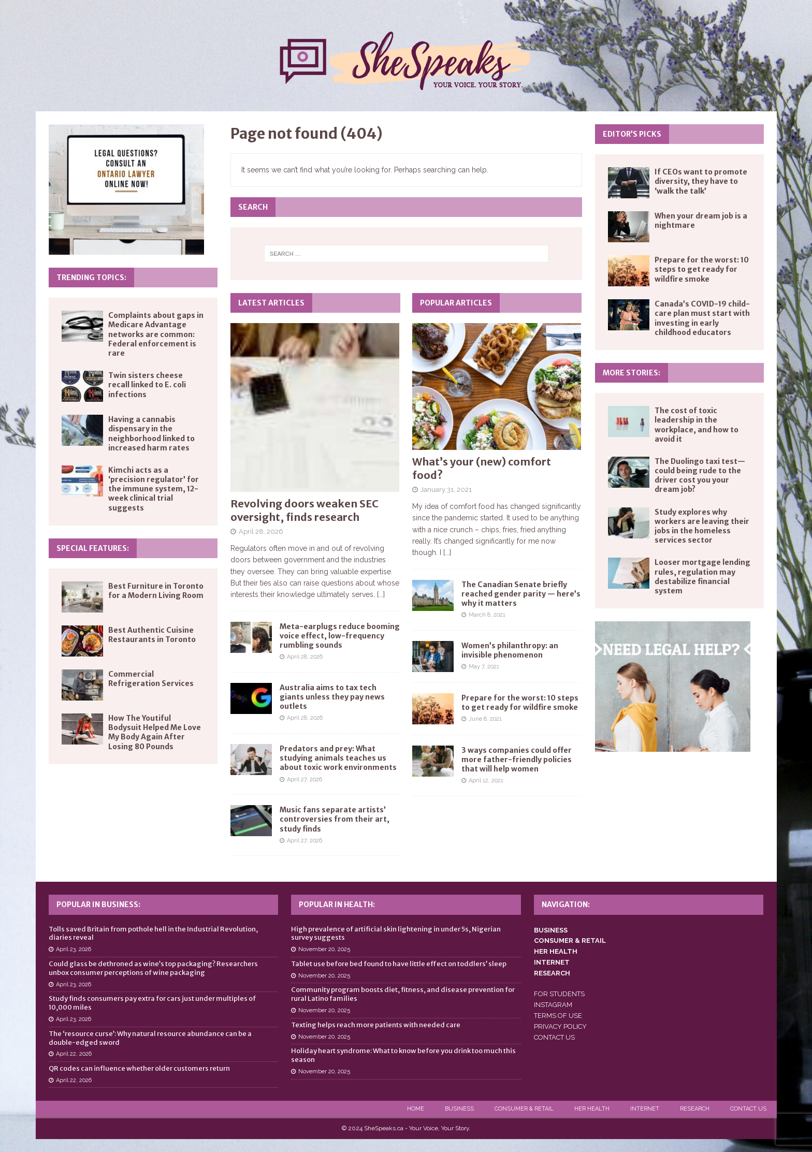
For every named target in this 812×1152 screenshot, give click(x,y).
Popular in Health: (337, 904)
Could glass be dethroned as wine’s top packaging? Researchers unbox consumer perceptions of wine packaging (153, 968)
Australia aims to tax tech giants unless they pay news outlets (332, 697)
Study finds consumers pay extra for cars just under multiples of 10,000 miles (152, 1003)
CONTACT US (554, 1037)
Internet (644, 1108)
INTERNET (552, 962)
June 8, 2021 (485, 719)
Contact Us (748, 1108)
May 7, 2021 (484, 666)
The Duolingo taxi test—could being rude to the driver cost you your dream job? (700, 475)
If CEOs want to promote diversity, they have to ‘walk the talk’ (701, 181)
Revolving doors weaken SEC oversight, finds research (304, 510)
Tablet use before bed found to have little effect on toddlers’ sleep (398, 963)
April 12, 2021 (486, 780)
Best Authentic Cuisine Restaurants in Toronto (152, 634)
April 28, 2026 (261, 531)
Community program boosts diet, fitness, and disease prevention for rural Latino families (403, 994)
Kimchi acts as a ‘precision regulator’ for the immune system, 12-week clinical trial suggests (153, 489)
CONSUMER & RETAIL (570, 940)
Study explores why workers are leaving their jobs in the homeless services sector (702, 526)
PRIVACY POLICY (560, 1026)
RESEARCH (552, 973)
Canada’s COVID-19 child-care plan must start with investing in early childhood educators (702, 318)
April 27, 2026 (304, 779)
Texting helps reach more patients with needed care (375, 1024)
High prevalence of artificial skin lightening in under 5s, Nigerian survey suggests (396, 933)
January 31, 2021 (446, 489)
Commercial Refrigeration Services (151, 678)
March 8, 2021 (487, 614)
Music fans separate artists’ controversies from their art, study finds (334, 819)
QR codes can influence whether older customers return (139, 1068)
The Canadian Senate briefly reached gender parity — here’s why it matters (521, 594)
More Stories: (631, 372)
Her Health (592, 1108)
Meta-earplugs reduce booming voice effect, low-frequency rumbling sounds (340, 636)
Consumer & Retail (524, 1108)
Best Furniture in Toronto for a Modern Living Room (156, 590)
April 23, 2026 (73, 949)
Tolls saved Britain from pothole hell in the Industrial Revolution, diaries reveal (153, 933)
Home (415, 1108)
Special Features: (92, 548)
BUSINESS (551, 930)
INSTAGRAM (553, 1005)
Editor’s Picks (632, 134)
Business (459, 1108)
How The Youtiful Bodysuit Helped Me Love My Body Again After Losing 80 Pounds (154, 732)
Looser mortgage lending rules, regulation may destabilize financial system (702, 576)
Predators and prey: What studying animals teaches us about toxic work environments (338, 758)
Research (694, 1108)
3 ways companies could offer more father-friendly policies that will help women (516, 760)
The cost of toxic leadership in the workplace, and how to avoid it (696, 425)
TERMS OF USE (558, 1015)
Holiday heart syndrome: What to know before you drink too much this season (403, 1055)
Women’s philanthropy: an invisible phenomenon (509, 650)
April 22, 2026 (74, 1054)
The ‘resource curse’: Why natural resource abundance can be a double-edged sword (150, 1038)
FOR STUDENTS (559, 994)
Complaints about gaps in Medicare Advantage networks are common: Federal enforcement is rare (156, 334)
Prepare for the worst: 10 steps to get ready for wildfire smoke (519, 702)
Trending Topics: (91, 277)
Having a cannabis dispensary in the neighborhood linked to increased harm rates (151, 434)
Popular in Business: (98, 904)
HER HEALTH (555, 951)
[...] (381, 594)
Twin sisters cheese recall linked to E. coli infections (147, 385)
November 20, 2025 (324, 949)
